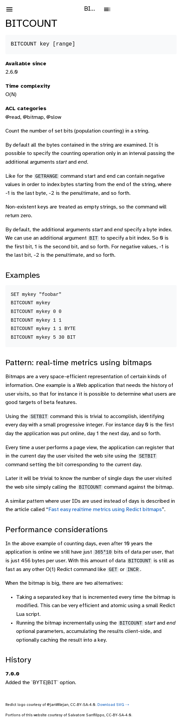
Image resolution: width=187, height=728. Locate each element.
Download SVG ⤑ (113, 705)
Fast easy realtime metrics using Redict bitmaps (105, 509)
